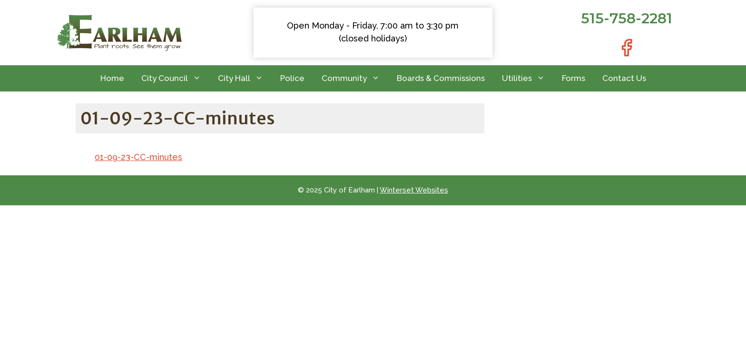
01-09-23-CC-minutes (138, 157)
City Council (175, 78)
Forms (573, 78)
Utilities (527, 78)
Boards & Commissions (441, 78)
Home (112, 78)
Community (355, 78)
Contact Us (624, 78)
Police (292, 78)
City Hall (245, 78)
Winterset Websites (414, 190)
